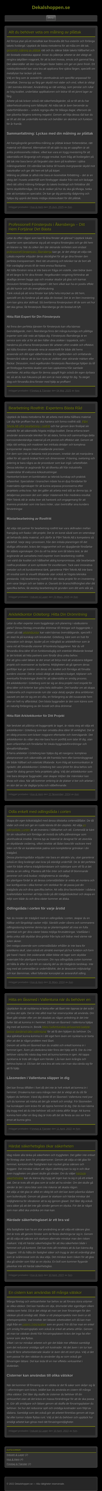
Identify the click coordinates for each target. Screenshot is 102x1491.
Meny (51, 18)
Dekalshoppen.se (51, 7)
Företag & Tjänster (40, 390)
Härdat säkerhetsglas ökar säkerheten (41, 1146)
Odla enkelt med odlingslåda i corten (40, 812)
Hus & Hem (36, 207)
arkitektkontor (31, 632)
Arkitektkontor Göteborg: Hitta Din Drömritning (48, 614)
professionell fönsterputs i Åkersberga (29, 251)
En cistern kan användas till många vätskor (45, 1292)
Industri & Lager (39, 597)
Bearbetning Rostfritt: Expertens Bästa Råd (45, 408)
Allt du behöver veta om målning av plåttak (45, 32)
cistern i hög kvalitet (34, 1324)
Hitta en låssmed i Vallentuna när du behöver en (49, 1000)
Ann (70, 207)
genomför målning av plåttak (24, 50)
